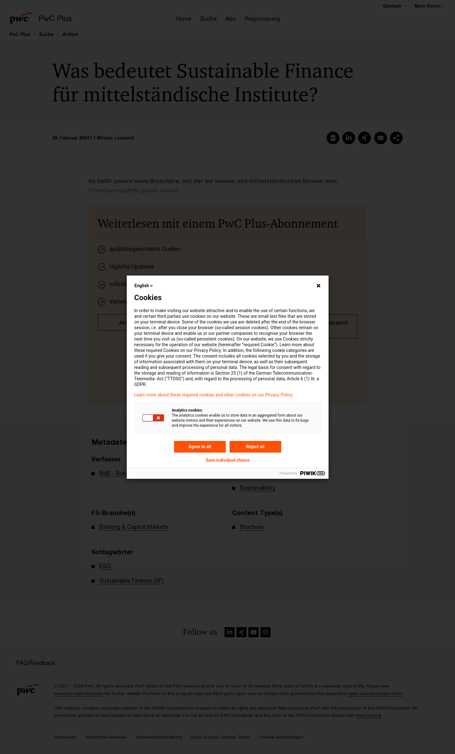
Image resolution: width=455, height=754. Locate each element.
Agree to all (200, 446)
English (144, 285)
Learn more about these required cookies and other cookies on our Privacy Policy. (214, 394)
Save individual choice (227, 460)
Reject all (255, 446)
